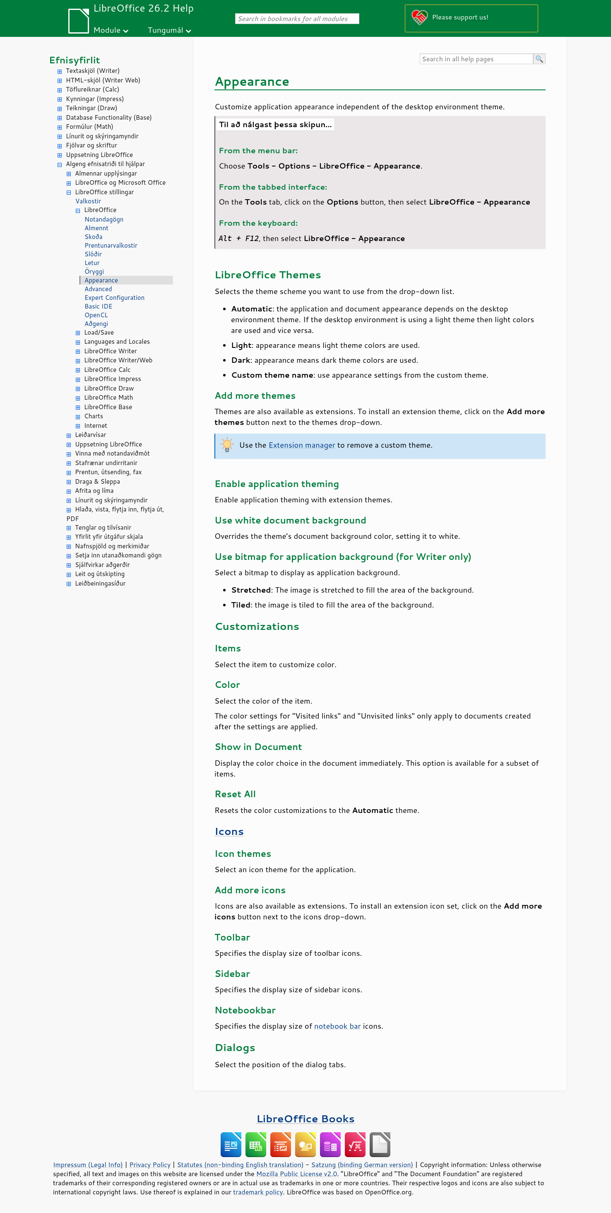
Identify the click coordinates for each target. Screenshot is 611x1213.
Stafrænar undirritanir (106, 462)
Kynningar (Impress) (95, 98)
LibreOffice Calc (107, 369)
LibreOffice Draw (109, 388)
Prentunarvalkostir (110, 245)
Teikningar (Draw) (92, 108)
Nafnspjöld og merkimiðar (112, 546)
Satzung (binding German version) (362, 1164)
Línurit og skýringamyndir (102, 136)
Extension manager (301, 444)
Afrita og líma (94, 490)
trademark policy (258, 1191)
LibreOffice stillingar (104, 192)
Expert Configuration (114, 297)
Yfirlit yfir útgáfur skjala (109, 536)
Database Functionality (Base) (109, 117)
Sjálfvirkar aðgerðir (102, 564)
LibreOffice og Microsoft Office (120, 182)
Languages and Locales (117, 341)
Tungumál (165, 29)
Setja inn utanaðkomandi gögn (118, 555)
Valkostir (88, 201)
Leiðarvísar (90, 434)
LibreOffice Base (108, 407)
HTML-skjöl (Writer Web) (103, 80)
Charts (93, 416)
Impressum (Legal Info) (88, 1164)
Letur (92, 262)
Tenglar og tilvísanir (103, 527)
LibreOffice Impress (112, 378)
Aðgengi (96, 323)
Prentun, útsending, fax (108, 472)
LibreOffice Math (108, 397)
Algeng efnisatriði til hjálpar (105, 163)
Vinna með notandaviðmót (112, 453)
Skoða (93, 236)
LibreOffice (100, 209)
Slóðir (93, 254)
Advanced (98, 289)
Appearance (101, 280)
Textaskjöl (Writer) (93, 70)
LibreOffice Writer (110, 351)
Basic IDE (98, 306)
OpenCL (96, 315)
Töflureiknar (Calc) (92, 89)
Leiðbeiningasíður (100, 583)
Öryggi (94, 271)
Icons (229, 831)
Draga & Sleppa (97, 481)
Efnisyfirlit (74, 59)
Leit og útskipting (100, 573)
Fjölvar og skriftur (91, 145)
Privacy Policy (150, 1164)
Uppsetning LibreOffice (99, 154)
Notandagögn (103, 219)
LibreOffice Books (305, 1118)
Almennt (96, 228)
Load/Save (99, 332)
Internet (95, 425)
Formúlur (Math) (89, 126)
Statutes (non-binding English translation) (240, 1164)
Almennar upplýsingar (106, 173)
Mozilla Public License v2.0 (296, 1173)
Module (106, 29)
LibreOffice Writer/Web (118, 360)
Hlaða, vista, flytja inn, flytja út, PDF (115, 514)
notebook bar (337, 1025)
